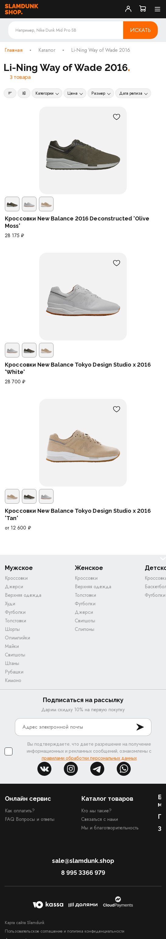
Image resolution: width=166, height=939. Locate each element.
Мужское (19, 567)
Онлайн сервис (28, 798)
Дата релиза (130, 93)
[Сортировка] (10, 93)
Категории (45, 93)
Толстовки (15, 620)
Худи (10, 603)
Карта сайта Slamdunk (24, 923)
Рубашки (14, 671)
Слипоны (84, 629)
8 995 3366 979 (83, 872)
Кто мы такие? (96, 810)
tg (97, 769)
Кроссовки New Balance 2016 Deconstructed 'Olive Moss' (77, 222)
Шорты (12, 629)
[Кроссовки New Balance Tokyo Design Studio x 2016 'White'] (83, 296)
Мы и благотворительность (110, 827)
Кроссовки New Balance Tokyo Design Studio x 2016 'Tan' (78, 514)
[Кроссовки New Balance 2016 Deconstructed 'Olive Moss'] (83, 150)
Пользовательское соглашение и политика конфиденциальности (64, 931)
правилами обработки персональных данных (89, 758)
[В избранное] (116, 117)
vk (44, 769)
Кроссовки (16, 578)
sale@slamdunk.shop (83, 860)
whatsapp (124, 769)
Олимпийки (17, 637)
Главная (13, 50)
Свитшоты (15, 654)
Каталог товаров (107, 798)
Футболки (15, 612)
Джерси (14, 586)
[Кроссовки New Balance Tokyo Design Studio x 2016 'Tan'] (83, 443)
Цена (72, 93)
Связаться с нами (99, 819)
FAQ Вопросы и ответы (29, 819)
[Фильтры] (24, 93)
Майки (12, 646)
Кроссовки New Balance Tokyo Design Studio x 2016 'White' (78, 368)
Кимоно (13, 680)
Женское (89, 567)
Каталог (46, 50)
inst (71, 769)
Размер (98, 93)
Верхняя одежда (23, 595)
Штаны (12, 663)
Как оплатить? (20, 810)
